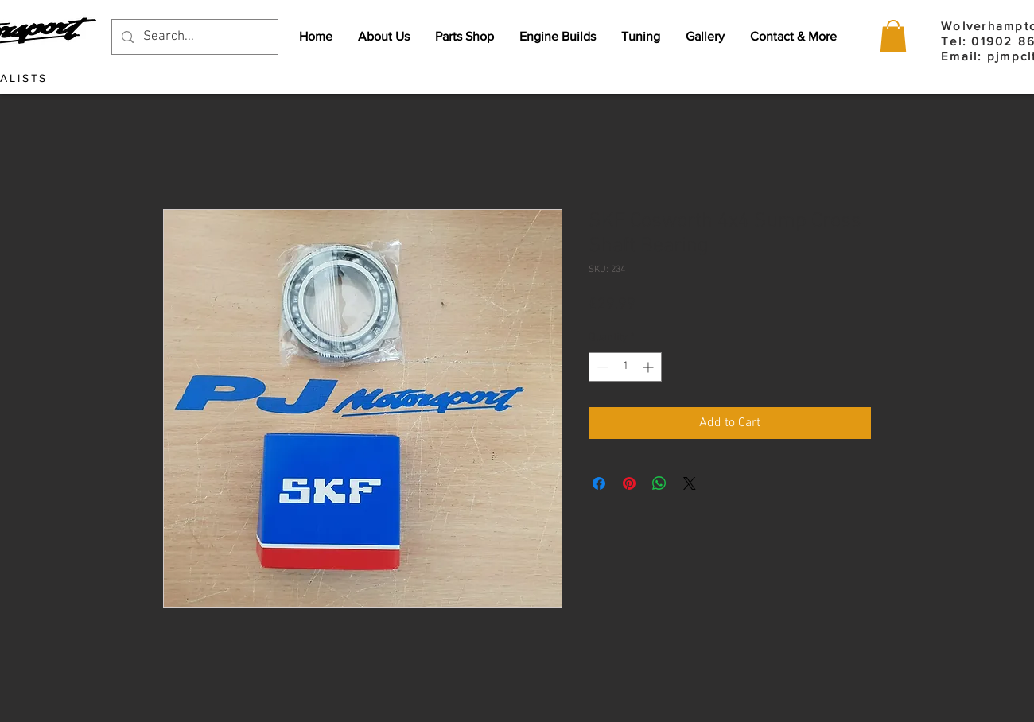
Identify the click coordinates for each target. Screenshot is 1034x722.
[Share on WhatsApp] (659, 483)
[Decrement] (601, 367)
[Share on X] (689, 483)
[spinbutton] (625, 367)
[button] (893, 36)
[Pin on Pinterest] (629, 483)
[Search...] (193, 37)
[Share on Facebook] (598, 483)
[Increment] (649, 367)
